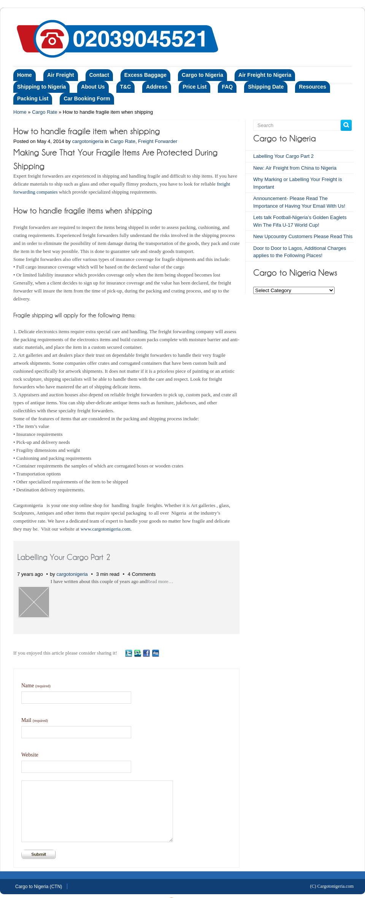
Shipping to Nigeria (41, 87)
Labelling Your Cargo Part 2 (283, 156)
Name (36, 685)
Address (156, 87)
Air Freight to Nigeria (264, 75)
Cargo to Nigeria (202, 75)
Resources (312, 87)
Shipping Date (266, 87)
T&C (125, 87)
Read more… (160, 581)
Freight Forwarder (157, 141)
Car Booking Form (86, 98)
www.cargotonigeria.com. (106, 529)
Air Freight (60, 75)
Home (24, 75)
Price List (194, 87)
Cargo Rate (44, 112)
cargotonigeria (87, 141)
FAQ (227, 87)
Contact (99, 75)
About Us (93, 87)
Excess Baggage (145, 75)
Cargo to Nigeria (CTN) (38, 886)
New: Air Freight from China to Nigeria (294, 168)
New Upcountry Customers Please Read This (302, 236)
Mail (34, 720)
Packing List (32, 98)
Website (29, 755)
